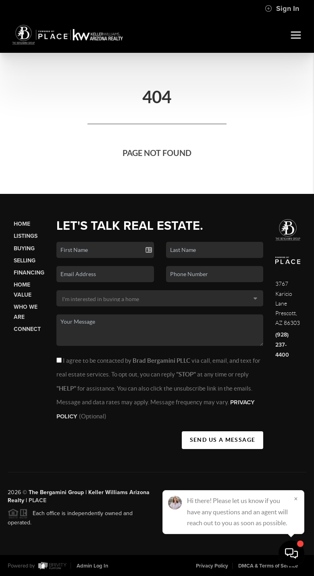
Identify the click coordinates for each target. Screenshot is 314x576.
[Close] (296, 498)
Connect (27, 329)
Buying (24, 248)
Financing (29, 272)
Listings (25, 236)
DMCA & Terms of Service (268, 566)
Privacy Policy (212, 566)
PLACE (37, 503)
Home (22, 223)
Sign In (282, 8)
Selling (24, 260)
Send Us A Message (223, 440)
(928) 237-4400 (282, 344)
